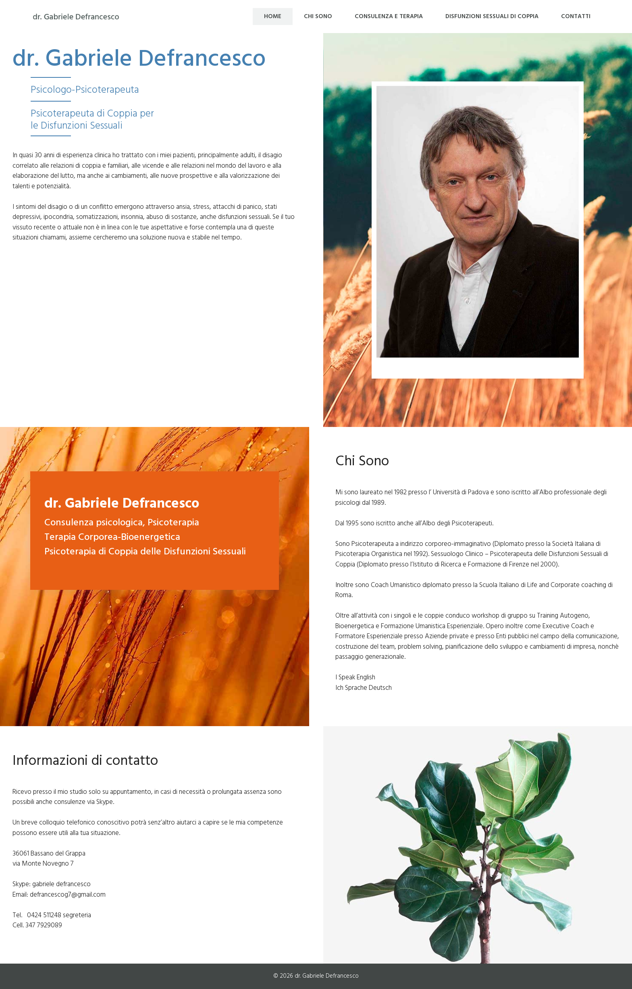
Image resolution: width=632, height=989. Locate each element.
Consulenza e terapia (389, 16)
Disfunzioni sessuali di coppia (491, 16)
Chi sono (318, 16)
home (272, 16)
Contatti (575, 16)
